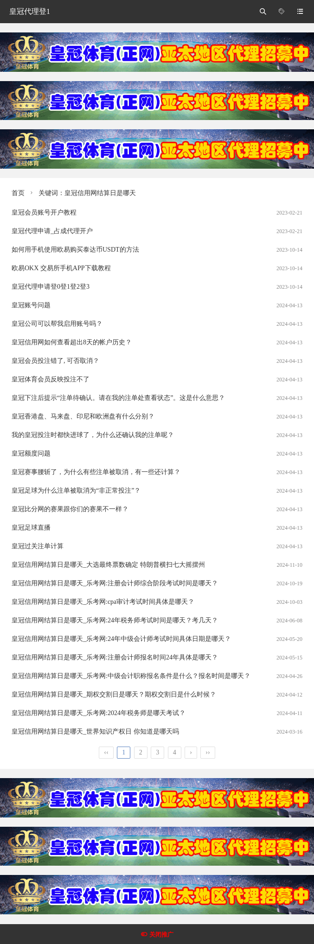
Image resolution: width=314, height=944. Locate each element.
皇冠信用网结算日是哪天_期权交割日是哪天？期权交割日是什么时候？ (114, 694)
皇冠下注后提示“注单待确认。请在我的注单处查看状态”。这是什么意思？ (118, 397)
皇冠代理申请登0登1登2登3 (51, 286)
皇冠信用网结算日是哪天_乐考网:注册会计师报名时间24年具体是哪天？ (115, 657)
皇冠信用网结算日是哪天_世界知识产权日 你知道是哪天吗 (95, 731)
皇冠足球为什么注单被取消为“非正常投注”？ (76, 490)
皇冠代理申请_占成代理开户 (52, 231)
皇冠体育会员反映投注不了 (51, 379)
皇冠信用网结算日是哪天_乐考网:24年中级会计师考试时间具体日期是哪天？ (121, 638)
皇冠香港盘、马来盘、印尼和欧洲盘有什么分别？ (83, 416)
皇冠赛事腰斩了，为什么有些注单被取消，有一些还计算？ (96, 472)
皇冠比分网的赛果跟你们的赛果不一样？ (70, 509)
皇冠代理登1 (29, 11)
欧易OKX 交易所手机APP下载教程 (61, 268)
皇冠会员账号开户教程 (44, 212)
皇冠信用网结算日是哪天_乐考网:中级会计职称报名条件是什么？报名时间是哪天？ (131, 675)
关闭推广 (161, 934)
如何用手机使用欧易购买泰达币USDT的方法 (75, 249)
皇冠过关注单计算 (38, 546)
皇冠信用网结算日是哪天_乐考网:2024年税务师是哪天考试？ (99, 713)
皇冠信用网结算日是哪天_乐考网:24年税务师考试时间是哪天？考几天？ (115, 620)
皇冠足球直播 (31, 527)
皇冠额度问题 (31, 453)
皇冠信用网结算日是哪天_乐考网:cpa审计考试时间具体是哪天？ (103, 601)
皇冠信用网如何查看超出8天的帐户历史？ (72, 342)
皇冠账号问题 (31, 305)
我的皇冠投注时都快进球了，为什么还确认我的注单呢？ (93, 434)
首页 (18, 193)
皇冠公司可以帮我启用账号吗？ (57, 323)
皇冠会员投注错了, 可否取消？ (55, 360)
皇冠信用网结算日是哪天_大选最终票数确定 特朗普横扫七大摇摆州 (108, 564)
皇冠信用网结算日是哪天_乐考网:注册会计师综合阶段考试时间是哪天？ (115, 583)
